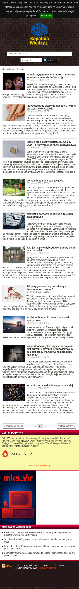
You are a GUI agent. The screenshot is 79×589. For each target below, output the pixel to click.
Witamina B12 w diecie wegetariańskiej (50, 385)
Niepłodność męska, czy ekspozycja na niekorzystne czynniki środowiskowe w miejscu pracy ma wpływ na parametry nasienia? (50, 350)
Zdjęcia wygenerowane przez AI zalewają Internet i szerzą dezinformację (51, 76)
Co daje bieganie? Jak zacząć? (45, 180)
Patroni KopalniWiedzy (39, 465)
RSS (8, 566)
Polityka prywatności (27, 565)
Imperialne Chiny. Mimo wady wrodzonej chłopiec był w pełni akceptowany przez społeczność (39, 547)
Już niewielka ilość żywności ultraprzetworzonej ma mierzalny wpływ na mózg (38, 540)
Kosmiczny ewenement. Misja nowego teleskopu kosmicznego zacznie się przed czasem (39, 554)
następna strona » (66, 426)
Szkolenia (59, 565)
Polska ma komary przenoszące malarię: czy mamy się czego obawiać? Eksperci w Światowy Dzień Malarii (38, 533)
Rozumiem (46, 15)
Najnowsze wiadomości (16, 526)
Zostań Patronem (12, 432)
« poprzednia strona (13, 426)
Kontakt (46, 565)
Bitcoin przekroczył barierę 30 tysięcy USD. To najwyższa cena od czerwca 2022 (51, 143)
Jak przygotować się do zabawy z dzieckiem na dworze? (46, 288)
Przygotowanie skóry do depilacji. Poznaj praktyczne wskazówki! (51, 107)
